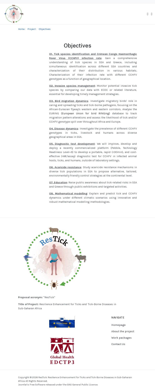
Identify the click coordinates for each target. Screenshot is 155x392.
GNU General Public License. (82, 384)
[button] (151, 14)
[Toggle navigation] (147, 14)
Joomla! (22, 384)
